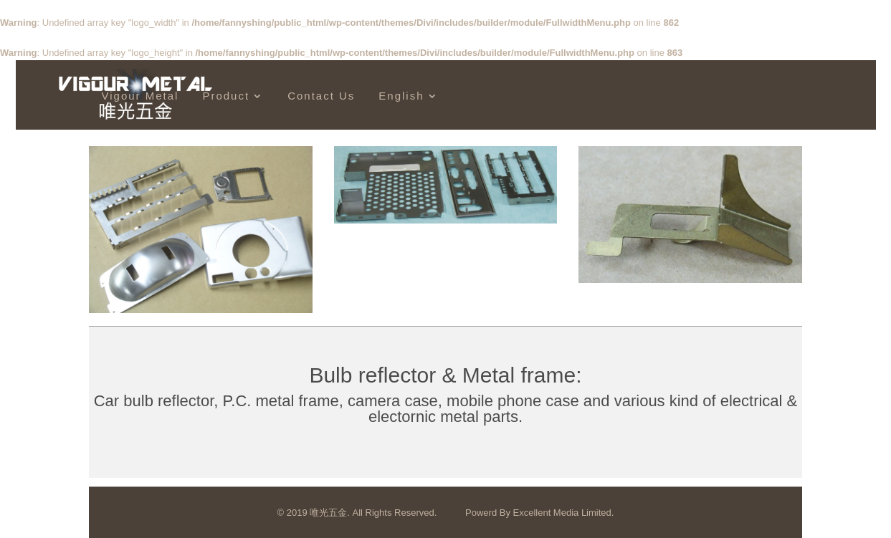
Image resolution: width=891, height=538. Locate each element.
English (401, 96)
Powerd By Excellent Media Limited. (539, 512)
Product (225, 96)
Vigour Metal (140, 96)
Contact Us (321, 96)
